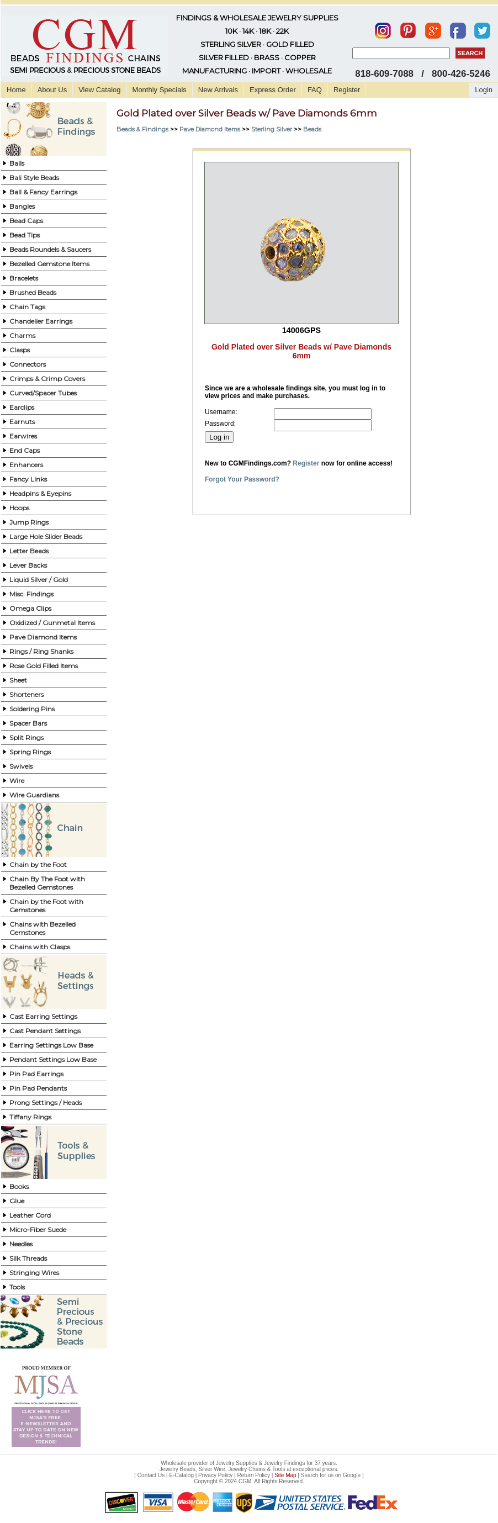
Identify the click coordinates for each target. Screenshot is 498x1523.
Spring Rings (30, 752)
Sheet (18, 680)
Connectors (27, 364)
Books (19, 1186)
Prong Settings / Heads (45, 1102)
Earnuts (22, 421)
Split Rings (26, 737)
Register (346, 90)
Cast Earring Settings (43, 1016)
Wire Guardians (34, 795)
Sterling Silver (271, 129)
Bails (16, 163)
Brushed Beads (32, 292)
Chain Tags (27, 307)
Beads (312, 129)
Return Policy (253, 1475)
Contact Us (151, 1475)
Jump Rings (29, 522)
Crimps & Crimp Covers (47, 378)
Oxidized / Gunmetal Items (52, 622)
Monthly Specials (160, 90)
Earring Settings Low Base (51, 1045)
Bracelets (23, 278)
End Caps (24, 450)
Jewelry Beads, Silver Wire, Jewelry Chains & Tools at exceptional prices (248, 1469)
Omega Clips (30, 608)
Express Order (273, 90)
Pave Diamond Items (43, 637)
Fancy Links (28, 479)
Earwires (23, 436)
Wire (16, 780)
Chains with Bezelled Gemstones (42, 928)
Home (16, 90)
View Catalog (99, 90)
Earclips (21, 407)
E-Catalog (181, 1475)
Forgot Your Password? (242, 479)
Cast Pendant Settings (45, 1031)
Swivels (21, 766)
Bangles (22, 206)
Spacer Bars (28, 723)
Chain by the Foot (38, 864)
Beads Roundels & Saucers (50, 249)
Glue (16, 1201)
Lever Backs (28, 565)
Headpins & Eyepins (40, 493)
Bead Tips (24, 235)
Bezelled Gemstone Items (49, 264)
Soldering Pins (32, 709)
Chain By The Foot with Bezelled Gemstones (47, 883)
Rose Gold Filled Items (43, 666)
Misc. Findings (31, 594)
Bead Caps (26, 220)
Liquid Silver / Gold (38, 579)
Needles (21, 1244)
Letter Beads (29, 551)
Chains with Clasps (39, 947)
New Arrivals (218, 90)
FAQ (315, 90)
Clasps (19, 350)
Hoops (19, 508)
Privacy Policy (215, 1475)
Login (483, 90)
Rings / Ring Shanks (41, 651)
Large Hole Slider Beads (45, 536)
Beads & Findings (142, 129)
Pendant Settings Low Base (53, 1059)
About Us (52, 90)
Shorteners (26, 694)
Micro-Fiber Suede (37, 1229)
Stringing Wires (34, 1272)
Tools (17, 1287)
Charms (22, 335)
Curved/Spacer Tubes (43, 393)
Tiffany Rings (30, 1117)
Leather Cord (30, 1215)
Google (352, 1475)
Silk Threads (28, 1258)
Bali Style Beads (34, 177)
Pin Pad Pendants (38, 1088)
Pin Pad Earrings (36, 1074)
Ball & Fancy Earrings (43, 192)
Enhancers (26, 465)
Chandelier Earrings (40, 321)
